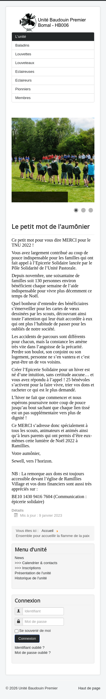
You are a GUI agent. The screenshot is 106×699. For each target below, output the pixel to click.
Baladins (22, 45)
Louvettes (23, 54)
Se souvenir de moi (35, 630)
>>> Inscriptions (28, 568)
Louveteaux (24, 63)
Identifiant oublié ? (30, 647)
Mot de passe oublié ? (33, 652)
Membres (23, 98)
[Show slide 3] (90, 210)
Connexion (27, 638)
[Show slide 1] (76, 210)
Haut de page (89, 688)
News (19, 558)
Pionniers (23, 89)
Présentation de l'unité (33, 573)
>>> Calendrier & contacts (36, 563)
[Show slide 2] (83, 210)
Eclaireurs (23, 80)
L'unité (20, 36)
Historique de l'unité (31, 578)
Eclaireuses (24, 71)
